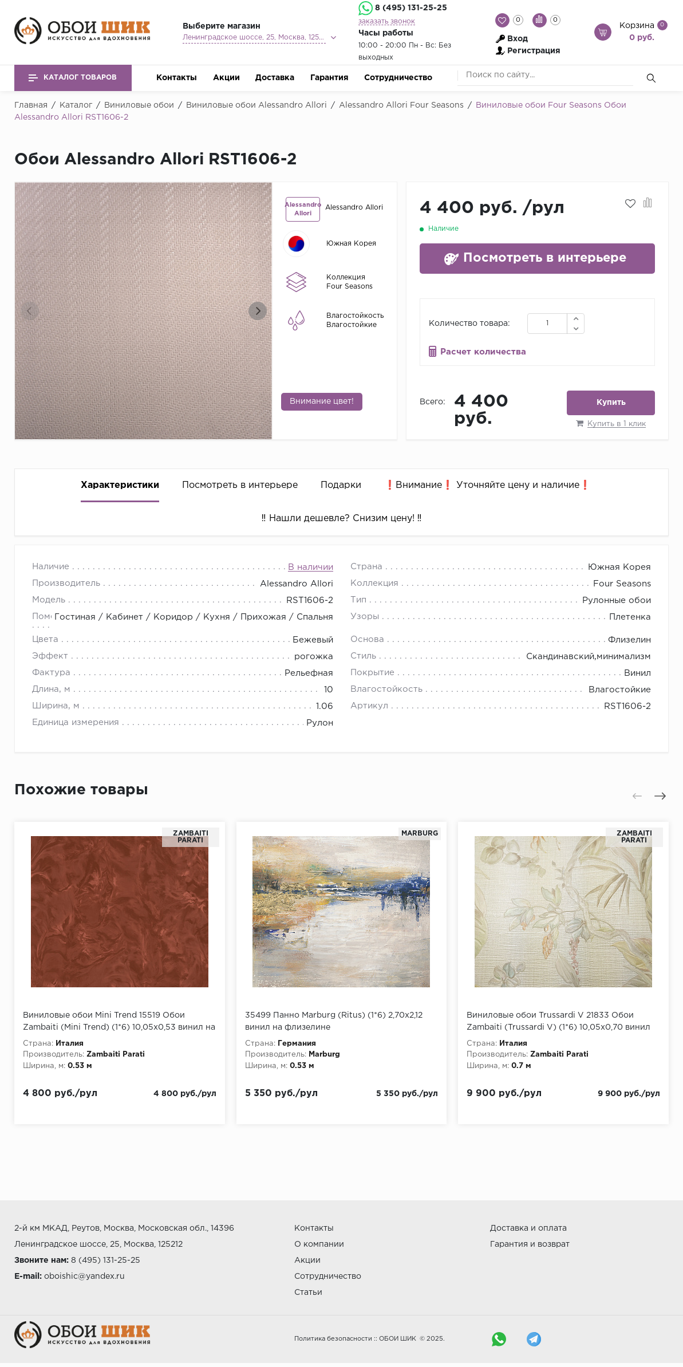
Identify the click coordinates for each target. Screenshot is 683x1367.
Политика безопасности (333, 1339)
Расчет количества (483, 352)
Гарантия (329, 77)
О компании (319, 1244)
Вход (517, 39)
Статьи (308, 1292)
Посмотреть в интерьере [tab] (240, 485)
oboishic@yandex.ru (84, 1276)
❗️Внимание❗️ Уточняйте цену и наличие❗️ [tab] (487, 485)
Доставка (274, 77)
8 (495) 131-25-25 (411, 8)
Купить (611, 402)
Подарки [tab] (341, 485)
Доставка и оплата (528, 1228)
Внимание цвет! (322, 401)
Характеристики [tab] (120, 485)
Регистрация (533, 51)
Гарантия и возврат (530, 1244)
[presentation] (30, 311)
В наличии (310, 567)
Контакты (176, 77)
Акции (226, 77)
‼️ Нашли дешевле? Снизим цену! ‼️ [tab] (342, 518)
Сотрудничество (398, 77)
